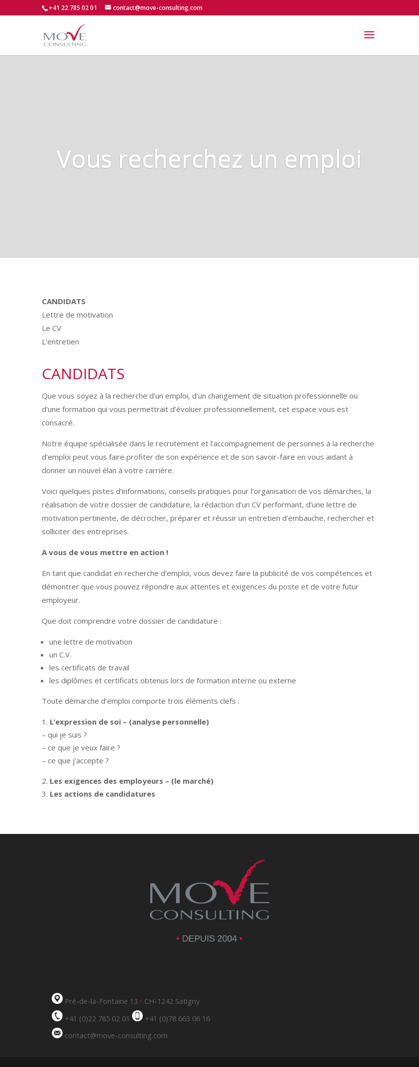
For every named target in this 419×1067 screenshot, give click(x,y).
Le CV (51, 328)
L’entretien (60, 341)
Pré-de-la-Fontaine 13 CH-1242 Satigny (132, 1001)
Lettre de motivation (77, 315)
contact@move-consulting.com (116, 1035)
